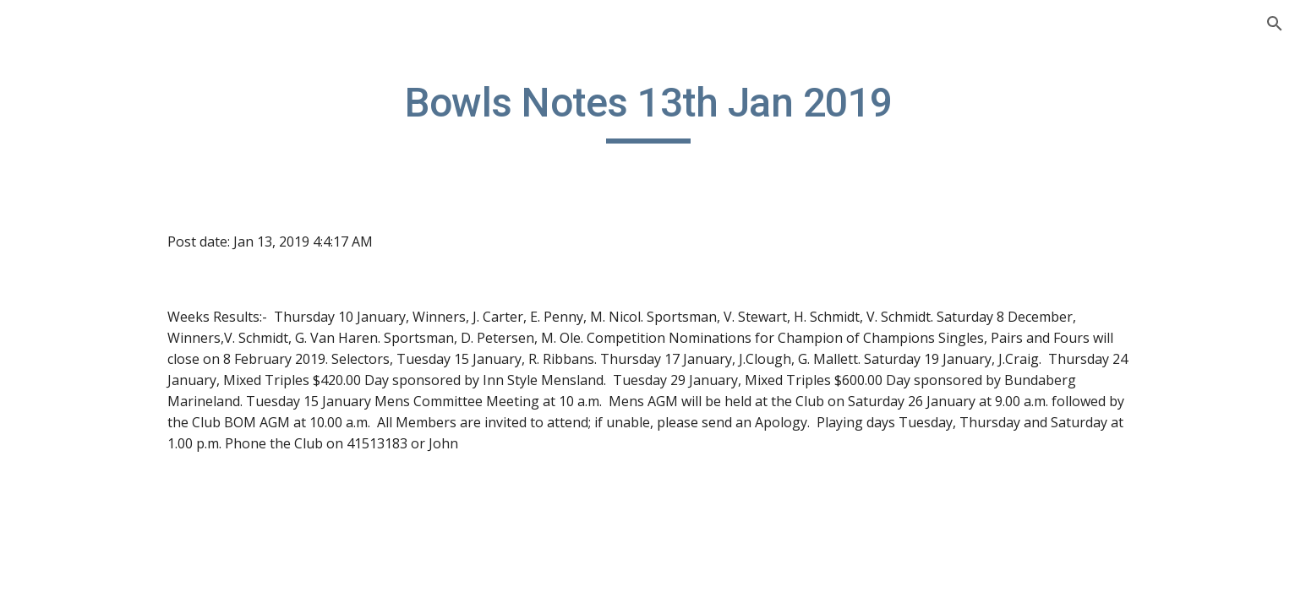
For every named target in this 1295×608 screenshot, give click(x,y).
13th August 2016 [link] (106, 544)
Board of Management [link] (106, 370)
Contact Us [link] (68, 405)
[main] (753, 110)
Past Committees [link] (87, 475)
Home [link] (53, 231)
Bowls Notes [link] (74, 266)
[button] (1274, 23)
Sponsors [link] (64, 441)
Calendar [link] (62, 301)
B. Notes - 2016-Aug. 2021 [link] (115, 510)
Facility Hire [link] (70, 336)
